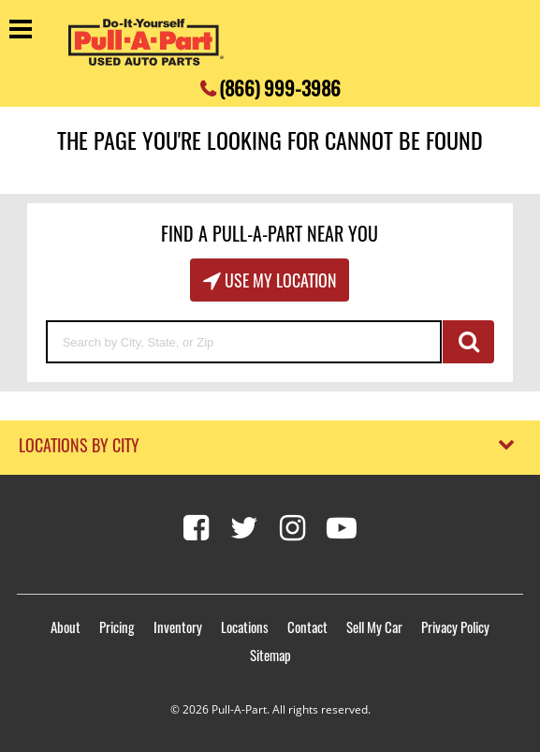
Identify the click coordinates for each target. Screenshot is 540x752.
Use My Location (279, 280)
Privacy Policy (455, 626)
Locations (245, 626)
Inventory (177, 626)
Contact (307, 626)
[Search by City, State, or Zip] (244, 341)
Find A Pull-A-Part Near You (269, 233)
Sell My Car (374, 626)
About (65, 626)
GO (468, 341)
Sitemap (270, 654)
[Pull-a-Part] (146, 42)
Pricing (117, 626)
